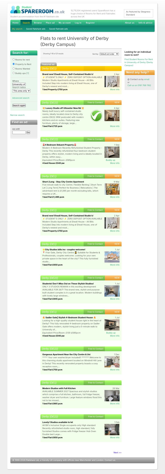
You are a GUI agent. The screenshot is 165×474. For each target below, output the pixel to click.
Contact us (110, 460)
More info (115, 89)
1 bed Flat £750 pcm (52, 369)
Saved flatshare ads (35, 28)
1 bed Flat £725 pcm (52, 126)
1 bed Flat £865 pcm (52, 403)
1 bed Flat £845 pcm (52, 299)
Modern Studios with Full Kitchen (59, 388)
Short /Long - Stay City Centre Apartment (63, 181)
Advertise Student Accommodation (50, 23)
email (146, 79)
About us (129, 23)
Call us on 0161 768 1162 (139, 85)
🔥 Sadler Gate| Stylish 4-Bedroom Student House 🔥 (69, 317)
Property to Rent (21, 64)
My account (65, 23)
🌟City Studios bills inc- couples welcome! (63, 249)
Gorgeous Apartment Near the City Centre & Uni (66, 354)
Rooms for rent (21, 59)
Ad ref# (16, 129)
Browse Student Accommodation (38, 23)
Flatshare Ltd (32, 460)
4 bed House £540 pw (53, 163)
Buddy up (110, 160)
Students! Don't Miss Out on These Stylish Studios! (68, 283)
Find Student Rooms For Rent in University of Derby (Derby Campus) (139, 62)
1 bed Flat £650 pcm (52, 264)
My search (17, 28)
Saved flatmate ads (58, 28)
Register (90, 23)
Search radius (19, 87)
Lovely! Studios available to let (57, 422)
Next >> (118, 452)
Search (26, 23)
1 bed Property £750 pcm (55, 89)
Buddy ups (19, 73)
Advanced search (21, 98)
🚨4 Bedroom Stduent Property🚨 (59, 144)
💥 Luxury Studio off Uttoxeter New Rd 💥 (63, 108)
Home (15, 23)
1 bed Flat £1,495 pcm (53, 197)
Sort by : (105, 54)
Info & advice (145, 23)
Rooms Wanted (21, 68)
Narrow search (17, 115)
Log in (78, 23)
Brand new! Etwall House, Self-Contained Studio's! (67, 74)
